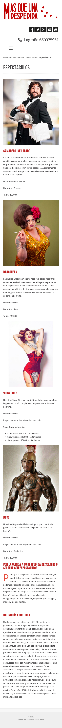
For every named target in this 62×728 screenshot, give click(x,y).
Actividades (31, 57)
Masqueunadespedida (13, 57)
